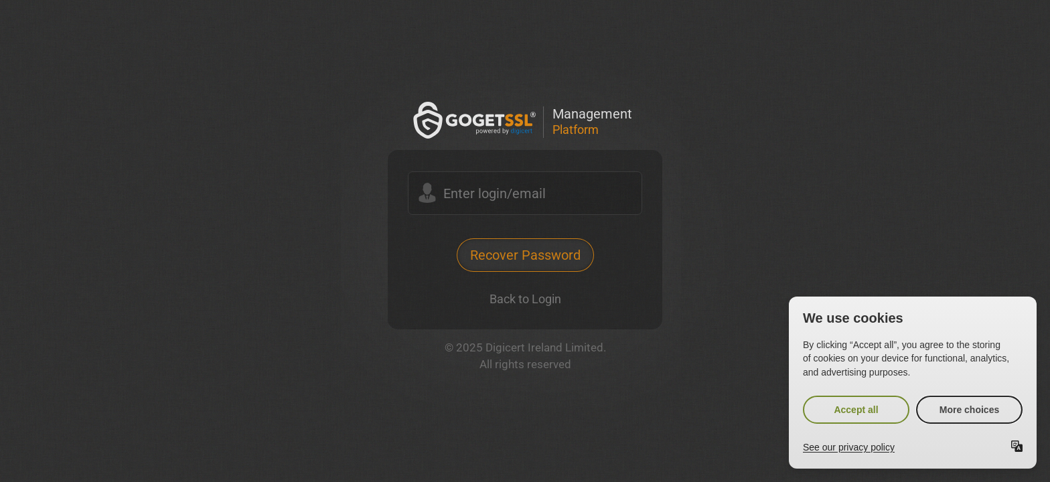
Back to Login (525, 299)
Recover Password (525, 255)
